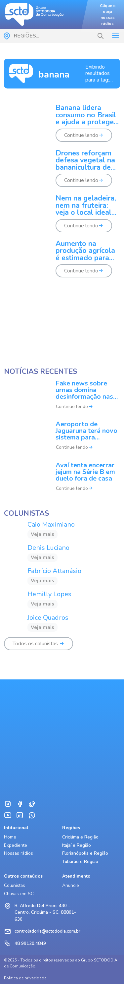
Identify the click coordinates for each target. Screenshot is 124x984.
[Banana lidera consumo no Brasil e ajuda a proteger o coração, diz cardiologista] (62, 127)
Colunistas (14, 885)
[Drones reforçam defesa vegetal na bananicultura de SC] (62, 172)
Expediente (15, 845)
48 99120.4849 (30, 943)
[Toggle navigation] (115, 35)
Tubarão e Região (80, 861)
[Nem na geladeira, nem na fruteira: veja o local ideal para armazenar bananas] (62, 217)
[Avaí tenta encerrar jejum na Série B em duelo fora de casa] (62, 481)
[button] (100, 36)
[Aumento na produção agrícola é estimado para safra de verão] (62, 263)
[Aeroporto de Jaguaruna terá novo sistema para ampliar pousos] (62, 440)
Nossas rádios (18, 853)
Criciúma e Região (80, 837)
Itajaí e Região (76, 845)
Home (10, 837)
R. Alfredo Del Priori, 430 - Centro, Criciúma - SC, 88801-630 (45, 912)
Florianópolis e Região (85, 853)
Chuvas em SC (19, 894)
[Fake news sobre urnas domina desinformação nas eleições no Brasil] (62, 399)
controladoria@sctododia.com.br (47, 931)
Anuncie (70, 885)
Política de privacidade (25, 978)
